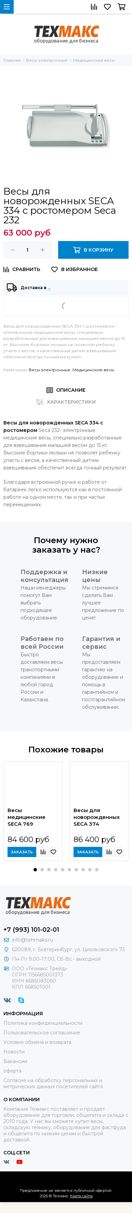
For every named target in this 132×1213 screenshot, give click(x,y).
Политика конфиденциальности (42, 1023)
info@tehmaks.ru (32, 940)
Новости (14, 1052)
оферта (12, 1071)
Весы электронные (49, 369)
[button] (35, 869)
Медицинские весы (93, 369)
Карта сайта (81, 1196)
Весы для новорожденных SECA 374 (97, 817)
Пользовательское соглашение (41, 1033)
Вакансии (15, 1061)
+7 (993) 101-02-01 (31, 929)
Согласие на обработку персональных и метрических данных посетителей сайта (53, 1083)
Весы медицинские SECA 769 (26, 817)
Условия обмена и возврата (37, 1042)
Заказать (22, 852)
